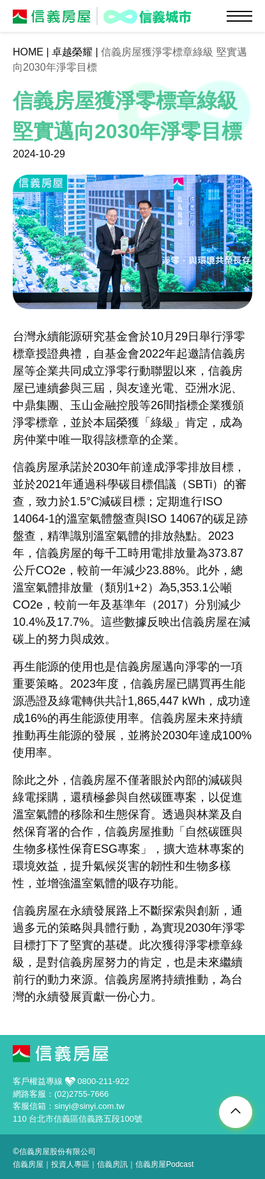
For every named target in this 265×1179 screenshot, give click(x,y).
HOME (28, 52)
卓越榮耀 (72, 52)
